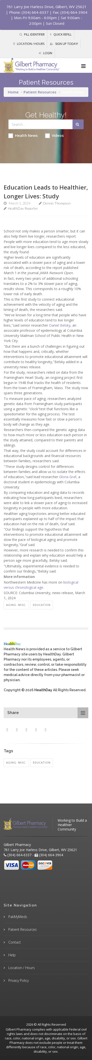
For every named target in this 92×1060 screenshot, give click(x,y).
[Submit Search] (78, 124)
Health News (23, 135)
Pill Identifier (32, 34)
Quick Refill (61, 34)
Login (45, 53)
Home (13, 91)
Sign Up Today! (64, 44)
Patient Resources (40, 91)
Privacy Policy (18, 980)
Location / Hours (28, 44)
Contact (14, 942)
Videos (54, 135)
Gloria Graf (67, 476)
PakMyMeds (17, 916)
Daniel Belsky (59, 325)
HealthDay (43, 690)
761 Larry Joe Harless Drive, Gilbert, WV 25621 (46, 6)
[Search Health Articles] (40, 124)
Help (11, 955)
